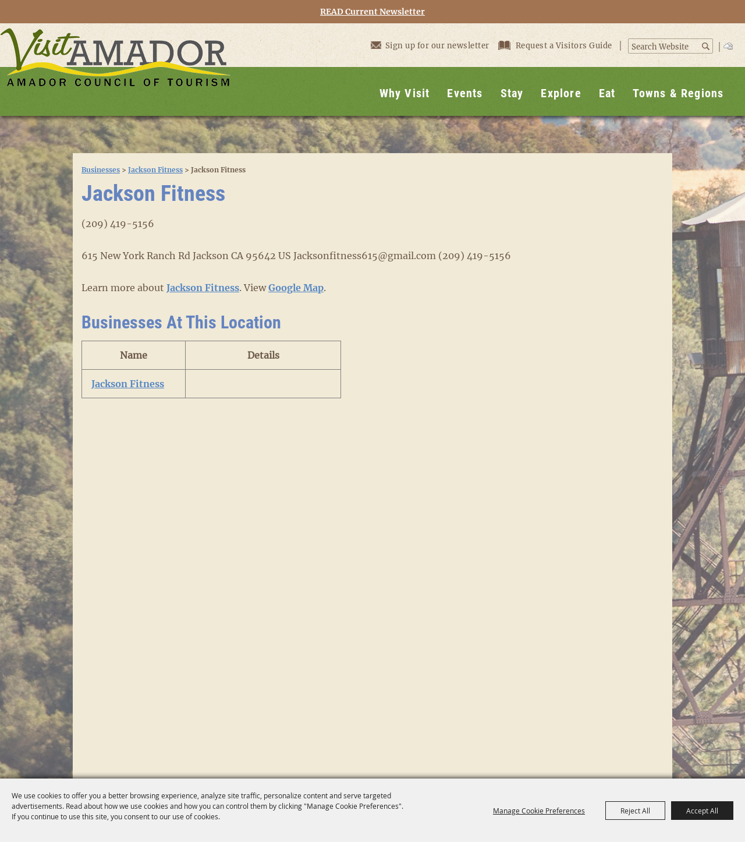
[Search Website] (664, 47)
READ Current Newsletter (372, 12)
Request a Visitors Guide (556, 46)
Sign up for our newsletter (430, 45)
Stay (512, 93)
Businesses (100, 169)
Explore (561, 93)
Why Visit (404, 93)
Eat (607, 93)
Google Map (296, 287)
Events (465, 93)
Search (706, 46)
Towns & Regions (678, 93)
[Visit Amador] (115, 69)
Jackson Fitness (155, 169)
